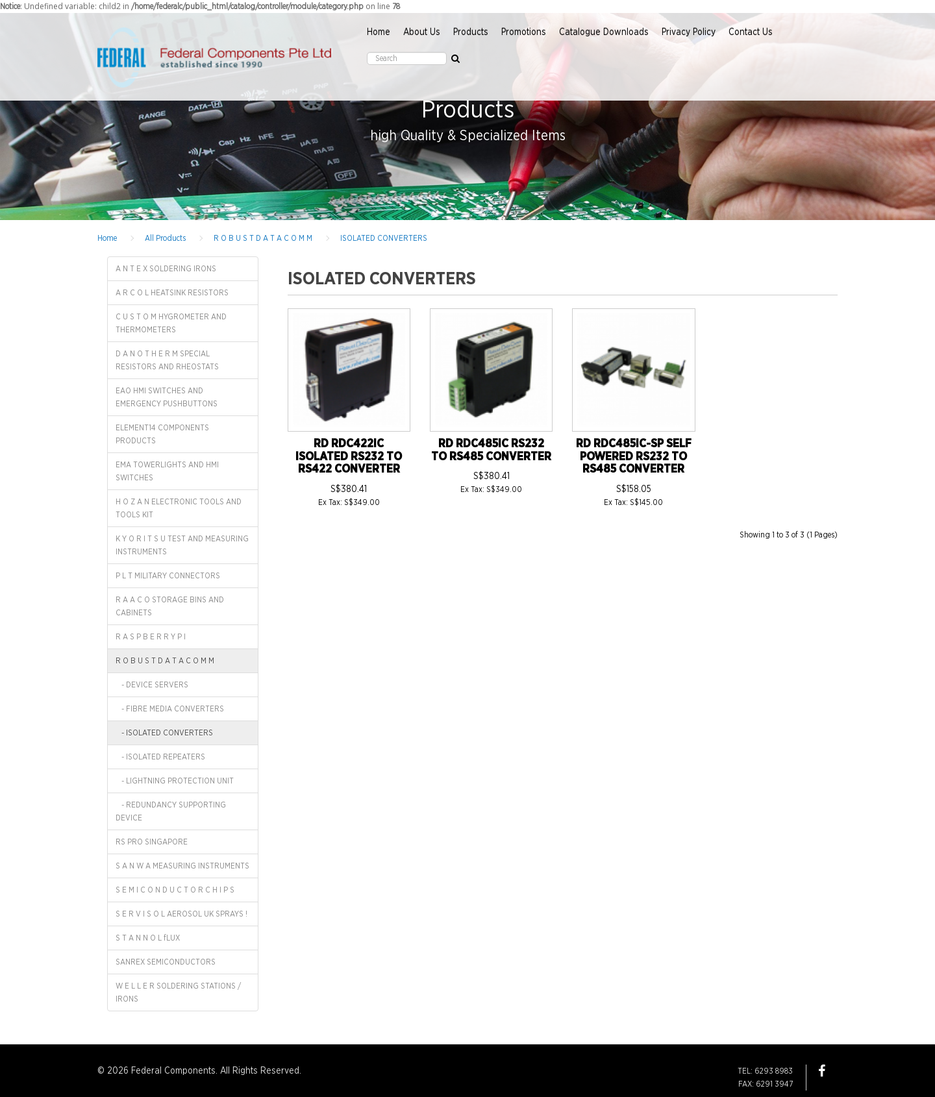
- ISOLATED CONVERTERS (164, 733)
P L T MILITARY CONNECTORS (168, 576)
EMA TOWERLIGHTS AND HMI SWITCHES (167, 471)
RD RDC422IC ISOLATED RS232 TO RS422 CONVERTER (348, 457)
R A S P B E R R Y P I (151, 637)
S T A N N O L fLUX (148, 938)
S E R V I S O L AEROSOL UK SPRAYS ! (181, 914)
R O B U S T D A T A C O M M (263, 238)
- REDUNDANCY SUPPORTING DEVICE (171, 811)
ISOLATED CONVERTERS (383, 238)
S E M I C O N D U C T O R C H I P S (175, 890)
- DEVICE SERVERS (152, 685)
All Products (165, 238)
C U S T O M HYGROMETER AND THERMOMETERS (171, 323)
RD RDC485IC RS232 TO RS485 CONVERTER (491, 450)
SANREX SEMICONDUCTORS (166, 962)
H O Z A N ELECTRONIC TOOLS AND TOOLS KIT (179, 508)
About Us (421, 32)
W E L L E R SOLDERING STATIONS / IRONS (178, 992)
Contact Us (751, 32)
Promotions (523, 32)
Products (470, 32)
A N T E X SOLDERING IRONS (166, 269)
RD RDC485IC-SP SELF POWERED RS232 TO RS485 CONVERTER (634, 457)
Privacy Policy (689, 32)
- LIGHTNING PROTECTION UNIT (175, 781)
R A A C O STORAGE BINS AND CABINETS (170, 606)
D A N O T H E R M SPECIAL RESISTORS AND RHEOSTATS (167, 360)
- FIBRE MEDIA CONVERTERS (170, 709)
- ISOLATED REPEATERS (160, 757)
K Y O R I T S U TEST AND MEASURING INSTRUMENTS (182, 545)
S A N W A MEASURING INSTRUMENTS (182, 866)
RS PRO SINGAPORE (152, 842)
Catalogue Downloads (604, 32)
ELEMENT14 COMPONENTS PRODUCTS (162, 434)
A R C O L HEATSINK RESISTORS (172, 293)
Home (378, 32)
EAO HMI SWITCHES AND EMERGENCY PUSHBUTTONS (167, 397)
